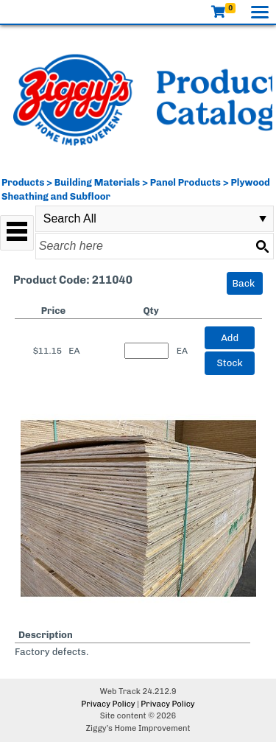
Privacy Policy (108, 704)
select (262, 218)
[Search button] (262, 246)
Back (244, 283)
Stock (230, 362)
